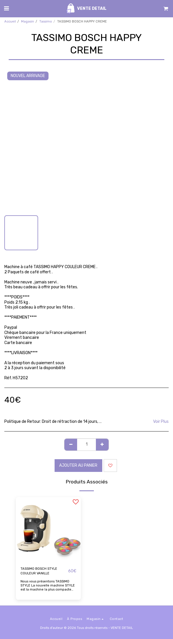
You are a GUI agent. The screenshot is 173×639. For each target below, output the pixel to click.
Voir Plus (161, 421)
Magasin (27, 21)
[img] (48, 529)
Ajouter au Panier (78, 465)
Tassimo (45, 21)
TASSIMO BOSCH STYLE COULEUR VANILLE (39, 571)
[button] (6, 8)
